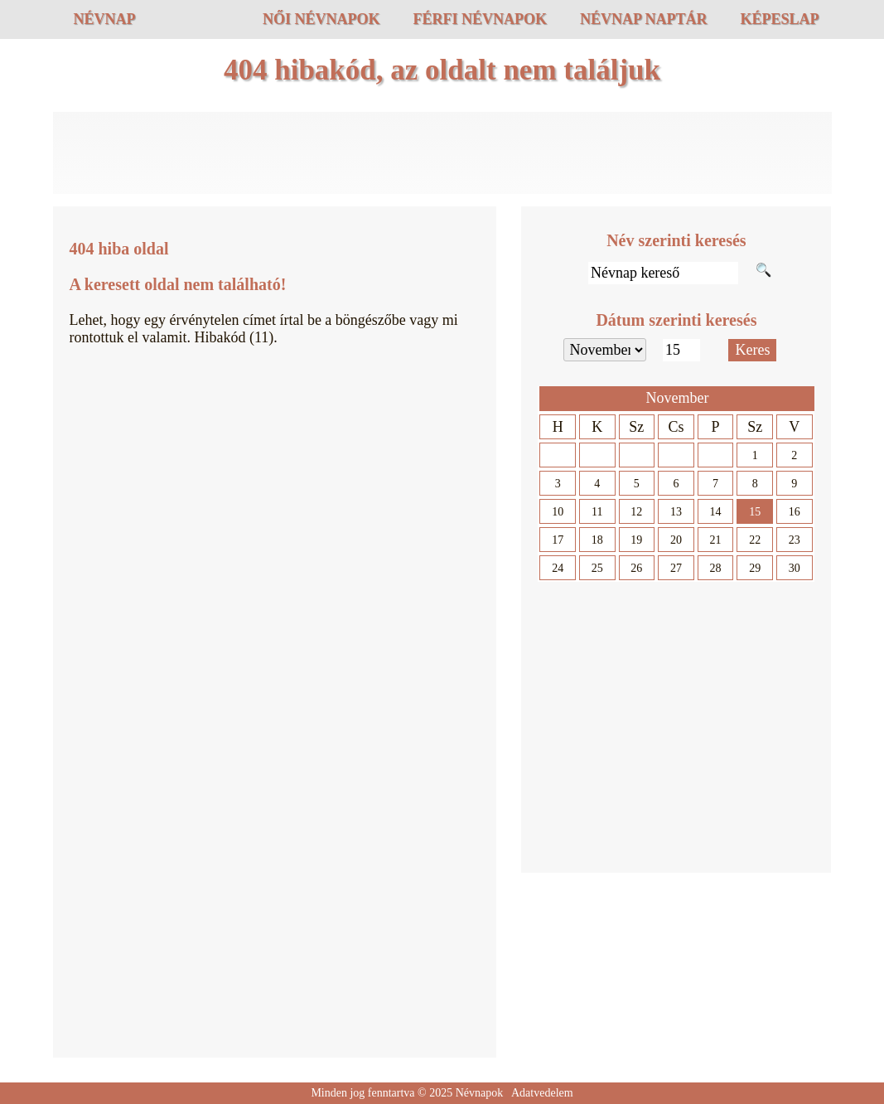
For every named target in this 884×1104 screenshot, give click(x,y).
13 (676, 512)
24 (557, 568)
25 (597, 568)
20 (676, 540)
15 (755, 512)
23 (794, 540)
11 (597, 512)
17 (557, 540)
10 (557, 512)
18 (597, 540)
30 (794, 568)
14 (716, 512)
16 (794, 512)
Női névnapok (321, 19)
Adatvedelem (542, 1093)
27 (676, 568)
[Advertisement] (442, 153)
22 (755, 540)
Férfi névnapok (480, 19)
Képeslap (779, 19)
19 (636, 540)
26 (636, 568)
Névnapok (480, 1093)
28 (716, 568)
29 (755, 568)
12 (636, 512)
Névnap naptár (644, 19)
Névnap (105, 19)
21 (716, 540)
